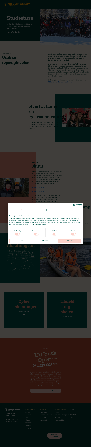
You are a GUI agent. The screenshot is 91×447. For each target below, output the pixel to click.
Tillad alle (70, 241)
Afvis (21, 241)
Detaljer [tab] (45, 210)
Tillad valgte (45, 241)
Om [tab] (70, 210)
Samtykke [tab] (21, 210)
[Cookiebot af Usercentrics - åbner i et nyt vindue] (74, 205)
